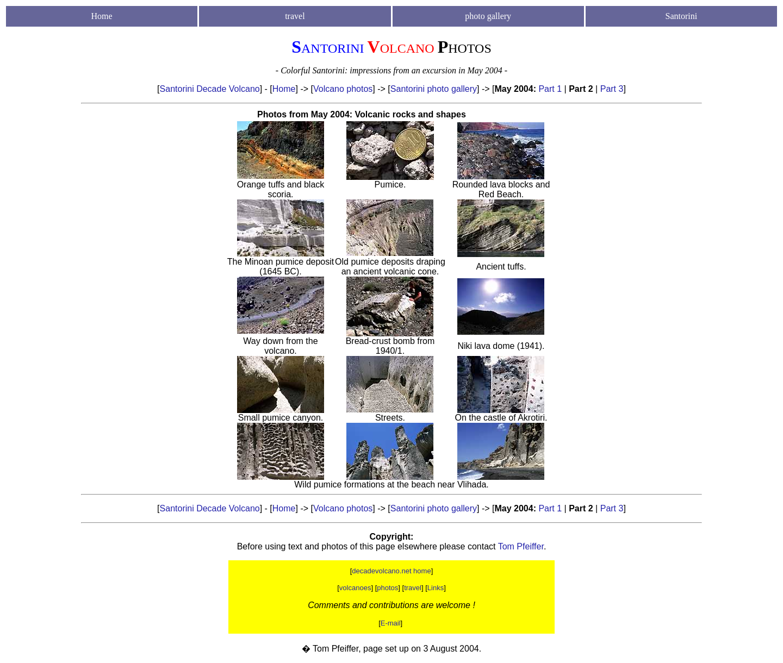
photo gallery (488, 16)
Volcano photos (342, 88)
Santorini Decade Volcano (210, 88)
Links (435, 588)
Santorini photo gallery (433, 88)
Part (609, 88)
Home (102, 16)
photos (387, 588)
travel (412, 588)
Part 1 (550, 88)
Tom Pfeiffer (521, 546)
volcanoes (355, 588)
